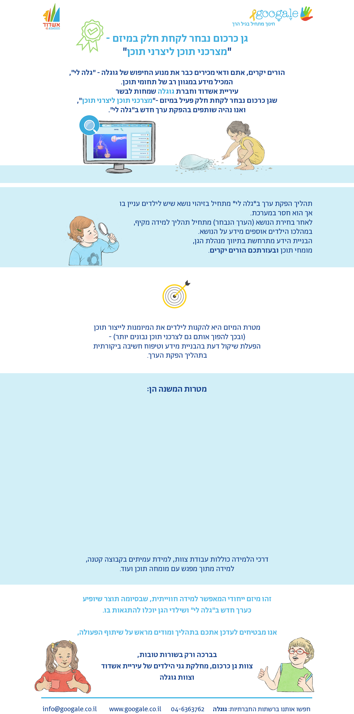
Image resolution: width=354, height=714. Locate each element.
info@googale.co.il (70, 709)
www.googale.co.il (135, 709)
